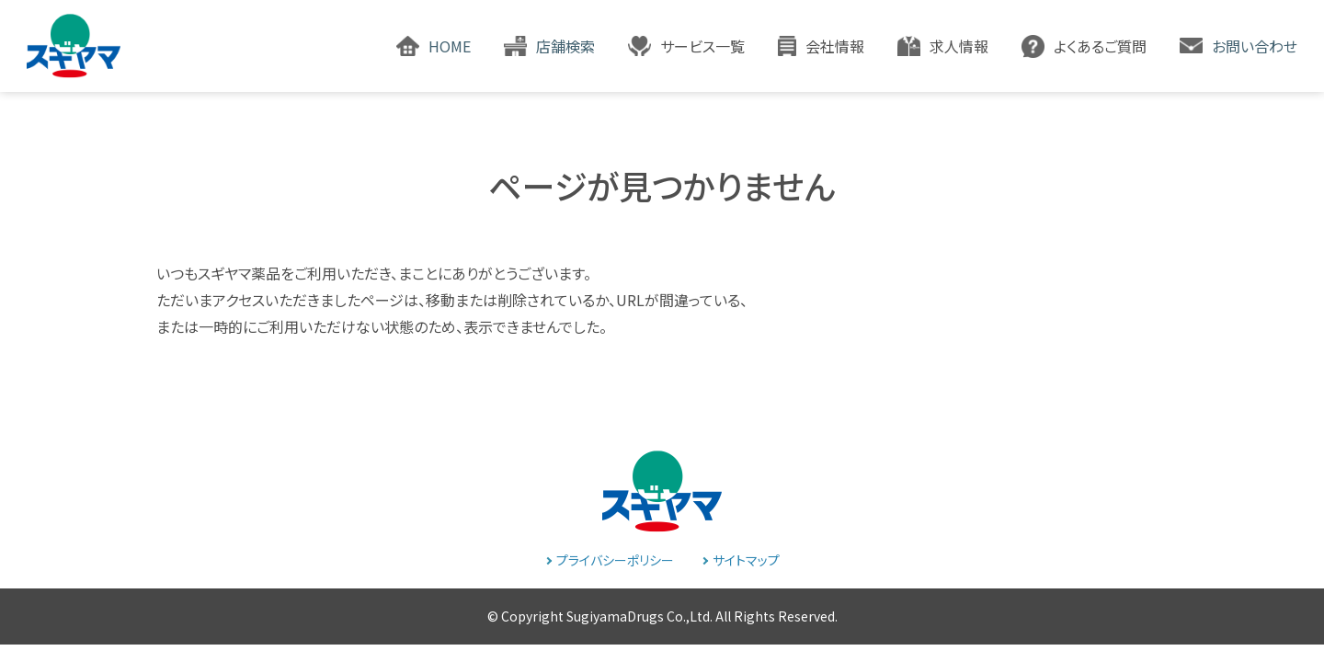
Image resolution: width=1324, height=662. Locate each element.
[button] (686, 46)
